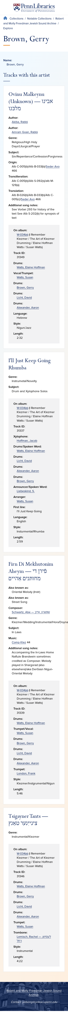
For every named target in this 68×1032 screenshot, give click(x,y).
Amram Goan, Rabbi (25, 132)
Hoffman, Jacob (27, 440)
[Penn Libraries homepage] (34, 8)
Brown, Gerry (25, 287)
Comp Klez (19, 642)
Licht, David (24, 297)
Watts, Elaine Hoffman (31, 267)
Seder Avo (53, 166)
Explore (8, 28)
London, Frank (26, 773)
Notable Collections (39, 18)
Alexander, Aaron (28, 307)
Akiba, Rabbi (20, 122)
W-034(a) (22, 234)
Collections (16, 18)
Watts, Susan (25, 277)
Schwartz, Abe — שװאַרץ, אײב (31, 612)
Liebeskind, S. (26, 491)
